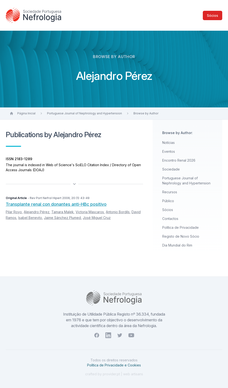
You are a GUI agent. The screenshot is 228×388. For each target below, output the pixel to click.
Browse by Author (145, 113)
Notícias (168, 143)
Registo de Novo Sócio (180, 236)
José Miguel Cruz (97, 218)
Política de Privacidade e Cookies (114, 365)
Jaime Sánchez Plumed (62, 218)
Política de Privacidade (180, 227)
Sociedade (171, 169)
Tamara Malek (62, 212)
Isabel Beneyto (30, 218)
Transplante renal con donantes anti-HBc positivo (56, 204)
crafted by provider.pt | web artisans (114, 374)
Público (168, 201)
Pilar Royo (14, 212)
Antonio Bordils (118, 212)
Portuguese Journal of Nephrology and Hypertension (84, 113)
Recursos (169, 192)
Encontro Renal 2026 (178, 160)
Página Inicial (26, 113)
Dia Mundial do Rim (177, 245)
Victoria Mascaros (90, 212)
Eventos (168, 151)
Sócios (212, 15)
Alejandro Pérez (36, 212)
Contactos (170, 219)
